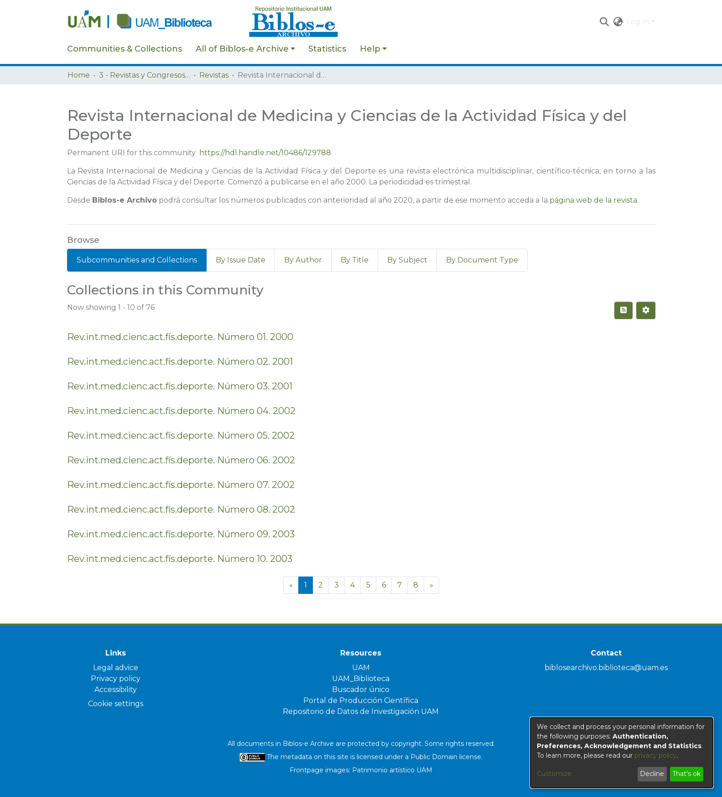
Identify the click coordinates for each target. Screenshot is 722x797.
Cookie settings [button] (115, 703)
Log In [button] (639, 21)
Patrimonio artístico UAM (392, 770)
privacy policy (655, 755)
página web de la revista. (594, 200)
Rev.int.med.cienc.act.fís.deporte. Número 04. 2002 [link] (181, 410)
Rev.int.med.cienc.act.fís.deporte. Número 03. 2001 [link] (179, 386)
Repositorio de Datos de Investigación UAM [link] (361, 711)
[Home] (153, 22)
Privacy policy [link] (115, 678)
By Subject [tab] (407, 260)
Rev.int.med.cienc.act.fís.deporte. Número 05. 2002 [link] (181, 435)
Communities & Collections (124, 49)
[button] (604, 21)
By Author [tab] (303, 260)
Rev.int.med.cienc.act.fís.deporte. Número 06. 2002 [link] (181, 460)
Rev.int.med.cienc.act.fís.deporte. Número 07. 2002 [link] (181, 484)
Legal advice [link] (115, 667)
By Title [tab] (355, 260)
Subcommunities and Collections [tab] (137, 260)
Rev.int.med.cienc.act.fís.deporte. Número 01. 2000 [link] (180, 336)
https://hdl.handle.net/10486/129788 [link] (265, 152)
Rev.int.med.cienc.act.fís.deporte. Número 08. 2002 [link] (181, 509)
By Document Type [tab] (482, 260)
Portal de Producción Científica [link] (360, 700)
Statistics (327, 49)
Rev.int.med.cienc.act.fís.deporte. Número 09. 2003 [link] (181, 534)
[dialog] (621, 753)
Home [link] (79, 75)
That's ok (686, 774)
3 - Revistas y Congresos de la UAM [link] (144, 75)
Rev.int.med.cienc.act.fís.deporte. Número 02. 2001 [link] (180, 361)
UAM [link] (361, 667)
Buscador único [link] (361, 689)
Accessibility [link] (115, 689)
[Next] (431, 585)
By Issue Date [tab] (240, 260)
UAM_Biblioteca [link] (361, 678)
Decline (652, 774)
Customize (554, 774)
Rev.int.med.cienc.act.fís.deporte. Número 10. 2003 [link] (179, 558)
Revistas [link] (214, 75)
